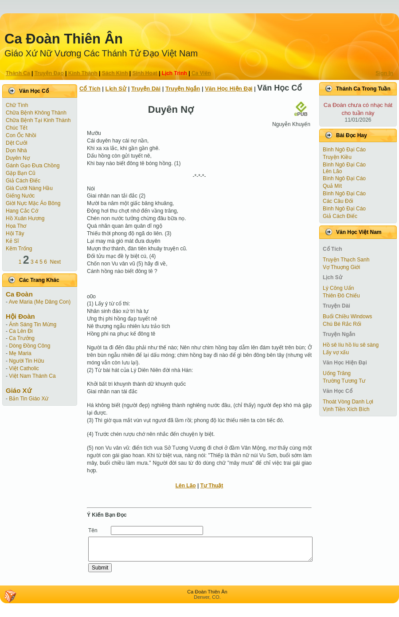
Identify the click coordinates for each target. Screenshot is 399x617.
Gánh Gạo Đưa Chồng (32, 165)
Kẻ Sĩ (12, 241)
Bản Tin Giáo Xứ (28, 399)
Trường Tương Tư (344, 381)
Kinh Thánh (83, 73)
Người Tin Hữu (26, 361)
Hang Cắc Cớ (22, 211)
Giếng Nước (20, 196)
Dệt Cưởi (16, 143)
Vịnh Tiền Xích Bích (346, 409)
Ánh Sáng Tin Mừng (32, 324)
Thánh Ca (18, 73)
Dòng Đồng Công (29, 346)
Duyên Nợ (18, 158)
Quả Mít (332, 186)
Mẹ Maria (20, 353)
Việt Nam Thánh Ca (32, 376)
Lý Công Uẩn (338, 288)
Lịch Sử (116, 88)
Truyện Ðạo (49, 73)
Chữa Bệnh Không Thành (36, 113)
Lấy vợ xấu (336, 352)
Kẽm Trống (19, 248)
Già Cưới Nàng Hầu (29, 188)
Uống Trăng (337, 373)
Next (55, 262)
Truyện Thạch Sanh (346, 260)
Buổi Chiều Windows (347, 316)
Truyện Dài (145, 88)
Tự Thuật (211, 486)
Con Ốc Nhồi (21, 135)
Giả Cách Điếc (23, 181)
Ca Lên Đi (20, 331)
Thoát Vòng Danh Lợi (348, 402)
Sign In (384, 73)
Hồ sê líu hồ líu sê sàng (351, 345)
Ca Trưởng (22, 338)
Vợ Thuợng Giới (341, 267)
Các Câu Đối (338, 201)
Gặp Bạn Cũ (20, 173)
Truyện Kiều (337, 157)
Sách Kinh (115, 73)
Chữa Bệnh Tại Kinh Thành (38, 120)
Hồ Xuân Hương (25, 218)
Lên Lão (186, 486)
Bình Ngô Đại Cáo (344, 149)
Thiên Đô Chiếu (341, 296)
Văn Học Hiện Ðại (228, 88)
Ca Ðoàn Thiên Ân (63, 39)
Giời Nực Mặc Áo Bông (33, 203)
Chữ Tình (17, 105)
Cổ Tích (90, 88)
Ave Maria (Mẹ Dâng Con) (40, 302)
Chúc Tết (16, 128)
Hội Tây (15, 233)
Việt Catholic (24, 368)
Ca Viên (201, 73)
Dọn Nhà (16, 150)
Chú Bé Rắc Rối (342, 324)
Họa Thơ (16, 226)
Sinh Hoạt (145, 73)
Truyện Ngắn (182, 88)
